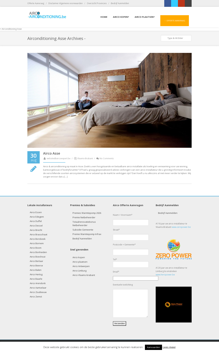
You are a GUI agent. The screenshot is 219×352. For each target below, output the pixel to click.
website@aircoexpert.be (56, 158)
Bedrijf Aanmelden (120, 3)
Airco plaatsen (80, 261)
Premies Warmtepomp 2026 (87, 212)
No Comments (105, 158)
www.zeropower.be (181, 227)
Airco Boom (35, 247)
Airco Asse (51, 153)
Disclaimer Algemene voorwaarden (65, 3)
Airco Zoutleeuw (38, 292)
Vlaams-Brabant (85, 158)
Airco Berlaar (36, 261)
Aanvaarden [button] (153, 347)
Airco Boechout (37, 256)
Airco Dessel (36, 225)
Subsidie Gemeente (83, 229)
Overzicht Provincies (97, 3)
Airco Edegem (37, 216)
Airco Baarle (36, 278)
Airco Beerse (36, 265)
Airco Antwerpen (81, 266)
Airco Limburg (79, 270)
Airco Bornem (37, 243)
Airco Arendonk (38, 283)
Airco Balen (35, 269)
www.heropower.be (165, 274)
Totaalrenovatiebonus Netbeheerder (84, 223)
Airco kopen (79, 257)
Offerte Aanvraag (35, 3)
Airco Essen (36, 212)
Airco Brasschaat (38, 234)
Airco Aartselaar (38, 287)
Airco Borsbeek (38, 238)
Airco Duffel (36, 221)
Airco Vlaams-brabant (84, 275)
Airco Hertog (36, 274)
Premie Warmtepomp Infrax (87, 234)
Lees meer (169, 347)
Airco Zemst (36, 296)
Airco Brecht (36, 230)
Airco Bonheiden (38, 252)
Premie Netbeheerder (84, 217)
